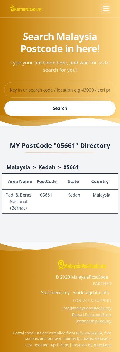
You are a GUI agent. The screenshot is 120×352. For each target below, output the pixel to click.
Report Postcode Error (91, 314)
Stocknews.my (55, 292)
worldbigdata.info (91, 292)
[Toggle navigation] (106, 8)
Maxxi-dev (102, 344)
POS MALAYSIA (89, 332)
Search (60, 108)
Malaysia (18, 167)
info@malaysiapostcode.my (87, 308)
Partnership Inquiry (94, 321)
